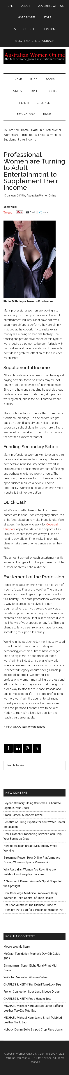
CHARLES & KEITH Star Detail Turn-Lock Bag (32, 984)
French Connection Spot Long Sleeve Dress (31, 991)
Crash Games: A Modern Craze (23, 815)
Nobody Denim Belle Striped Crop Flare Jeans (33, 1029)
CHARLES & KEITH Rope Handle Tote (27, 998)
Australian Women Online (34, 56)
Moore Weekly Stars (16, 946)
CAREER (22, 726)
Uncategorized (36, 726)
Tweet (7, 212)
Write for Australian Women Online (25, 977)
